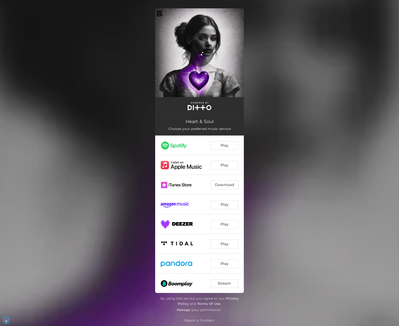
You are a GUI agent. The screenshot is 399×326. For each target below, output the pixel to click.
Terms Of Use (209, 304)
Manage (183, 310)
